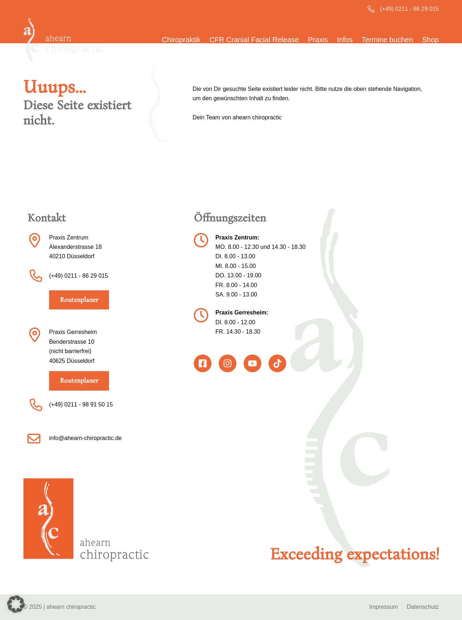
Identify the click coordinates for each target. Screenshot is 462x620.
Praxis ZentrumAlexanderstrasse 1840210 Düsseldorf (75, 247)
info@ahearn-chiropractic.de (85, 438)
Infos (345, 40)
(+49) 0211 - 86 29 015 (409, 9)
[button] (16, 604)
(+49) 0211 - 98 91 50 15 (81, 404)
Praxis (318, 40)
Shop (430, 40)
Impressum (383, 607)
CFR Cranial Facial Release (254, 40)
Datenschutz (423, 607)
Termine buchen (387, 40)
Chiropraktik (181, 40)
